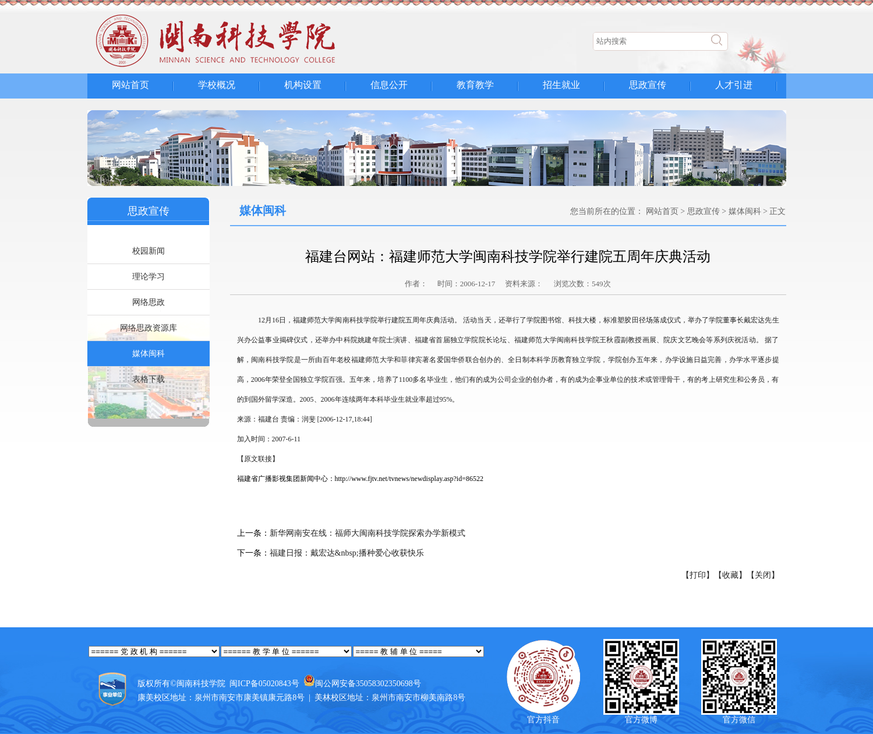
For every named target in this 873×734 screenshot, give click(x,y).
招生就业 (561, 85)
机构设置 (302, 85)
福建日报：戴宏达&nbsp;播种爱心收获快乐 (347, 553)
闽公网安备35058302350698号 (368, 683)
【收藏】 (730, 575)
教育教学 (475, 85)
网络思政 (148, 302)
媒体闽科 (148, 353)
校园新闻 (148, 251)
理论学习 (148, 276)
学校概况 (216, 85)
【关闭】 (763, 575)
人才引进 (733, 85)
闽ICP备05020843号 (264, 683)
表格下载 (148, 379)
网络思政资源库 (148, 328)
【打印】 (697, 575)
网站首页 (130, 85)
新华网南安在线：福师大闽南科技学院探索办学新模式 (367, 533)
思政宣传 (647, 85)
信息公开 (389, 85)
